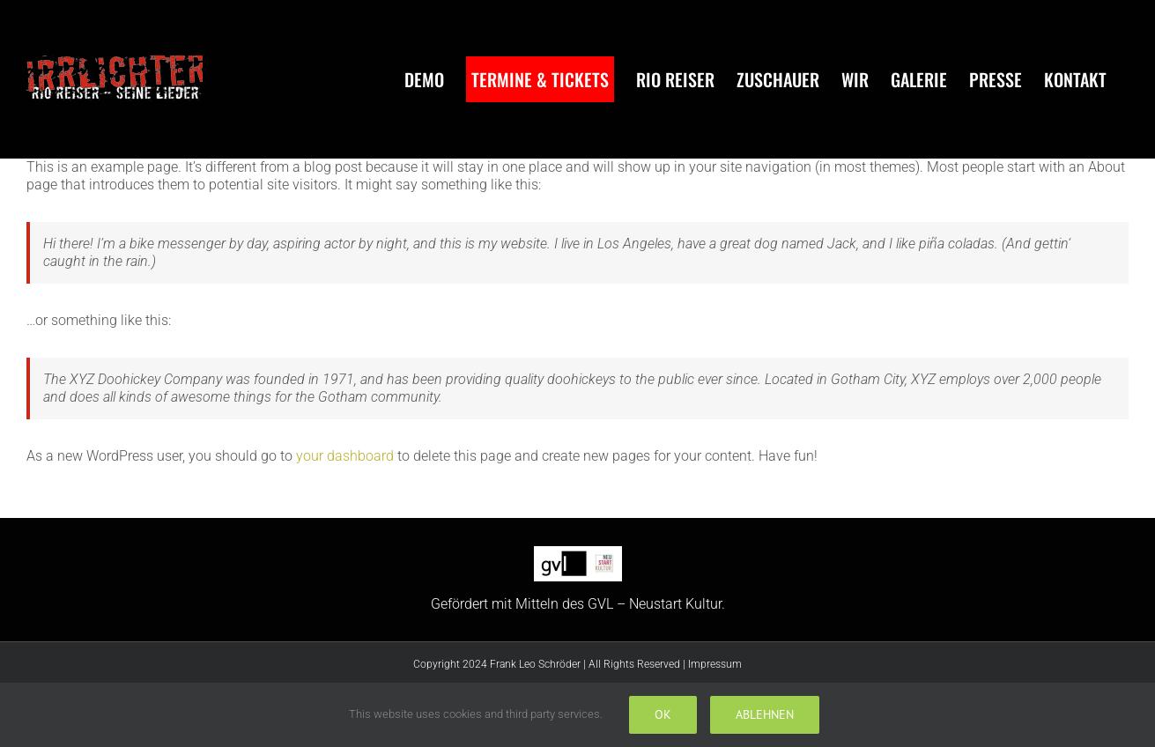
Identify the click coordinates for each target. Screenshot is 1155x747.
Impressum (715, 664)
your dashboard (345, 455)
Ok (663, 714)
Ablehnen (765, 714)
